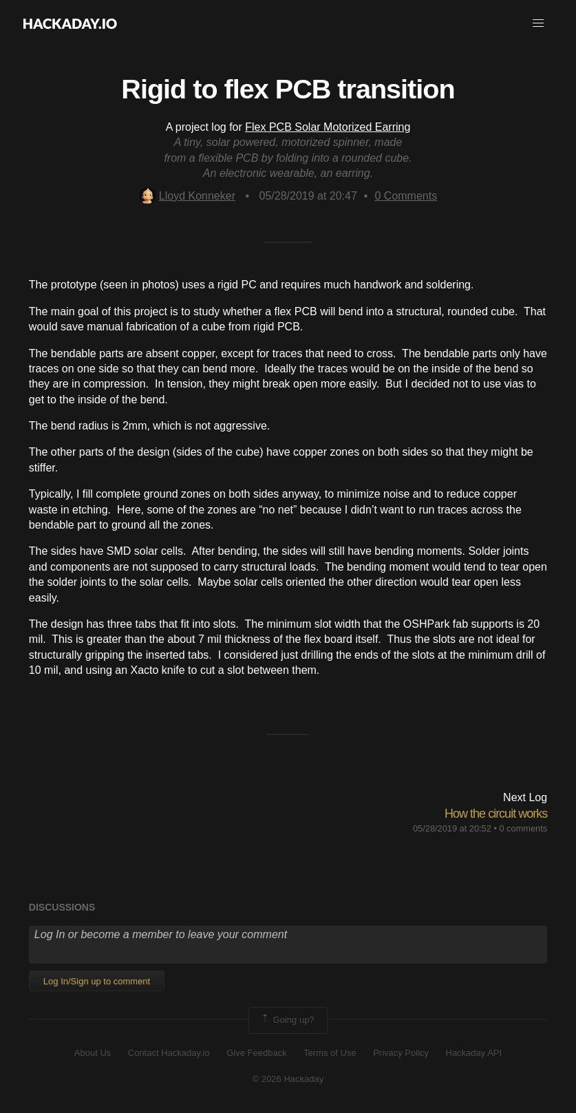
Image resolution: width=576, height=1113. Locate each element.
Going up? (286, 1020)
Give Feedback (256, 1053)
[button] (538, 23)
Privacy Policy (401, 1053)
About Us (92, 1053)
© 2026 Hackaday (288, 1079)
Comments (405, 196)
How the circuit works (496, 813)
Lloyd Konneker (187, 196)
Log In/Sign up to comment (96, 981)
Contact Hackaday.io (169, 1053)
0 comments (523, 828)
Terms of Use (329, 1053)
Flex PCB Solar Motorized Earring (327, 127)
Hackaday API (474, 1053)
